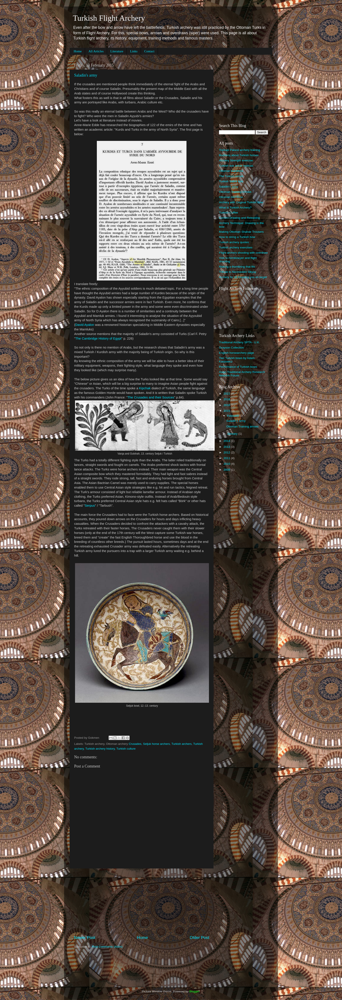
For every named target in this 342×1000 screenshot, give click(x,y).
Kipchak (145, 388)
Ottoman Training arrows (242, 426)
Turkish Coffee (228, 212)
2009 (227, 469)
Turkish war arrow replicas (236, 165)
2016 (227, 405)
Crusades (135, 743)
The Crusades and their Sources (151, 397)
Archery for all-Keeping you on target (243, 277)
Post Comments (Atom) (107, 946)
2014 (227, 441)
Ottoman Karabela (231, 171)
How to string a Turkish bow (237, 237)
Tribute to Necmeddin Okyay (237, 272)
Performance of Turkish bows (238, 366)
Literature (116, 51)
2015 (227, 410)
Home (78, 51)
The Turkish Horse (231, 176)
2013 (227, 446)
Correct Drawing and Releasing (239, 217)
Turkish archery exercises (235, 247)
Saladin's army (85, 75)
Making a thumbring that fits (237, 266)
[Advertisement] (141, 901)
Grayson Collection (231, 347)
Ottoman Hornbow (231, 197)
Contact (149, 51)
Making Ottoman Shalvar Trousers (241, 231)
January (232, 433)
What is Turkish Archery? (235, 207)
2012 (227, 452)
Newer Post (84, 937)
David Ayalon (84, 324)
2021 (227, 393)
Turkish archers (181, 743)
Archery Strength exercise (236, 160)
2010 (227, 463)
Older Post (199, 937)
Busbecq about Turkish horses (239, 155)
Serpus (90, 505)
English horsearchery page (236, 352)
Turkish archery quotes (234, 242)
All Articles (96, 51)
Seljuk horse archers (156, 743)
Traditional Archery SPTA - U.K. (239, 342)
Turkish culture (126, 748)
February (233, 415)
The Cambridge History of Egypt (98, 338)
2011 (227, 458)
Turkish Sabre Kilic (231, 181)
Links (133, 51)
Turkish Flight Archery (109, 18)
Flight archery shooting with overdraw (243, 252)
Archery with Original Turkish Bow (241, 202)
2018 (227, 399)
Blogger (194, 991)
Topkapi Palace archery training (239, 150)
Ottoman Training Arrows (235, 191)
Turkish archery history (100, 748)
